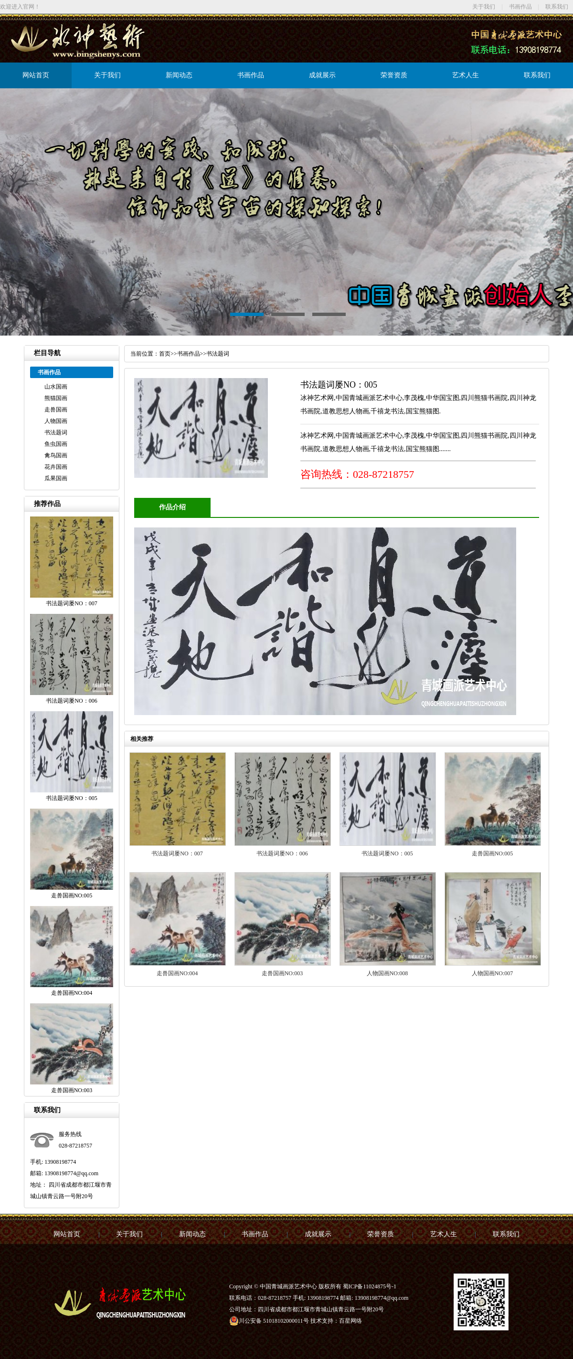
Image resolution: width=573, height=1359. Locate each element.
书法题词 (55, 432)
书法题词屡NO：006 (282, 853)
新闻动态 (179, 75)
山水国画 (55, 386)
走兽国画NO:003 (282, 973)
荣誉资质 (394, 75)
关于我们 (483, 6)
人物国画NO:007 (492, 973)
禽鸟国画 (55, 455)
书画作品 (520, 6)
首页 (164, 353)
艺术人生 (465, 75)
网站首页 (35, 75)
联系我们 (556, 6)
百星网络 (350, 1320)
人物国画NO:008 (387, 973)
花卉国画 (55, 467)
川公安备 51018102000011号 (269, 1321)
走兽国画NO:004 (177, 973)
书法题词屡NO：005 (387, 853)
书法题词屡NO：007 (176, 853)
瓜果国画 (55, 478)
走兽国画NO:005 (492, 853)
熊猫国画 (55, 398)
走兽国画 (55, 409)
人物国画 (55, 421)
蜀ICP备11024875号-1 (369, 1286)
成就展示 (322, 75)
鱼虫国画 (55, 444)
